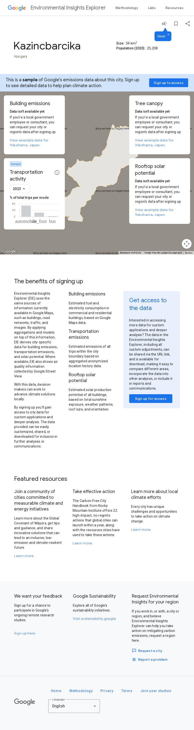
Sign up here (24, 633)
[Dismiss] (168, 34)
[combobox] (20, 189)
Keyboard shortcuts (130, 252)
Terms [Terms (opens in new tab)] (189, 252)
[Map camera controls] (187, 244)
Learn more (24, 556)
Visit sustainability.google (94, 618)
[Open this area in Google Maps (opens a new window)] (9, 251)
